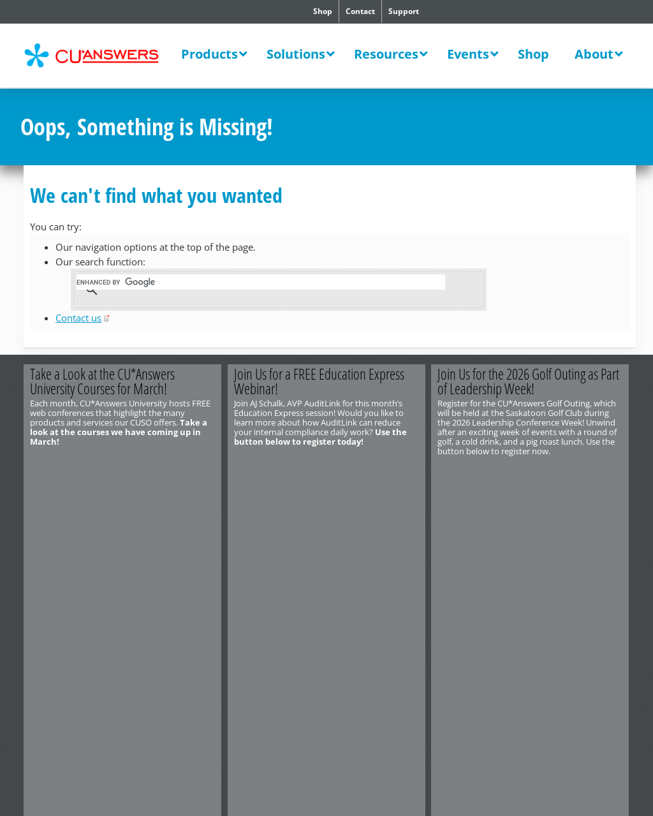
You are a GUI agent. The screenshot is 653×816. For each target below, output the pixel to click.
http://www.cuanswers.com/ (67, 508)
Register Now (580, 472)
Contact (360, 11)
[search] (261, 282)
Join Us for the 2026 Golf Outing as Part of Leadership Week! (529, 381)
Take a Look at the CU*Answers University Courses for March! (102, 381)
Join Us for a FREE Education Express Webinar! (319, 381)
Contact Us (40, 498)
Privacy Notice (90, 527)
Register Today (376, 472)
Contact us (78, 317)
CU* (100, 55)
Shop (322, 11)
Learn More (172, 472)
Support (403, 11)
